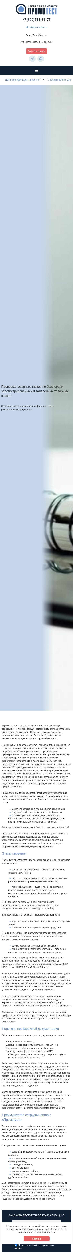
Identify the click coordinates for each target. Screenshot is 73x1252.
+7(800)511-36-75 (36, 20)
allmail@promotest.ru (36, 27)
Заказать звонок (36, 51)
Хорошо (36, 1243)
